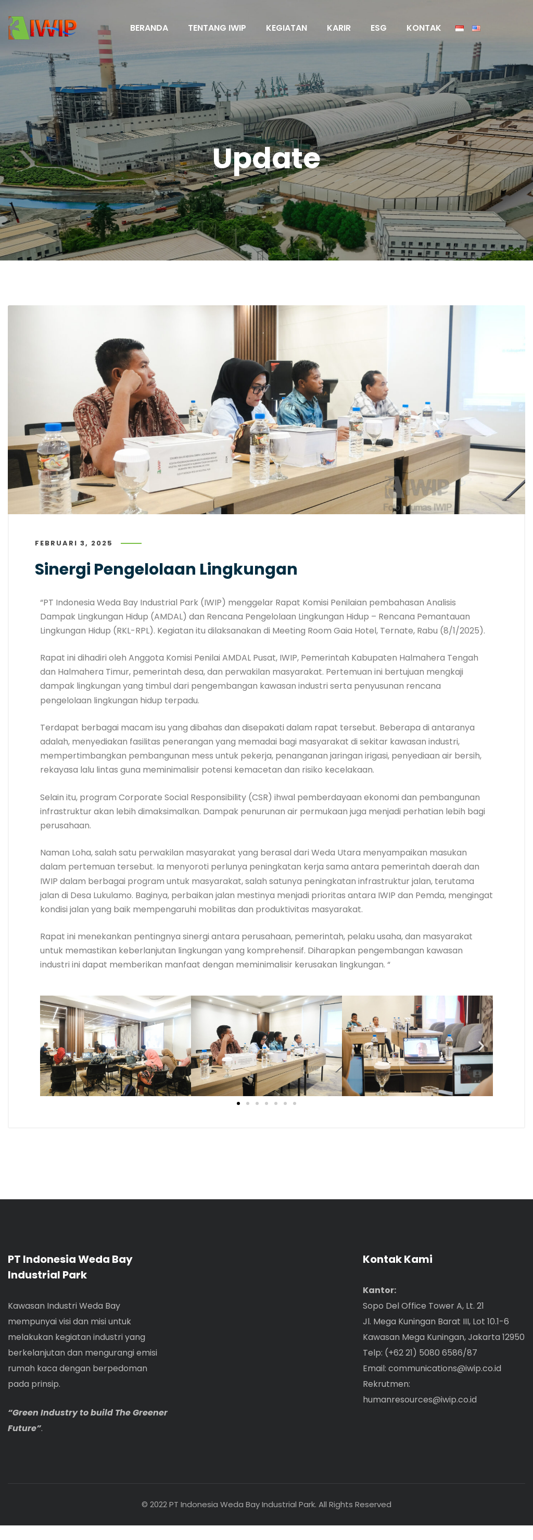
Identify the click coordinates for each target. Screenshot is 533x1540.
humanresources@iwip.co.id (420, 1414)
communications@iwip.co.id (444, 1383)
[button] (51, 1053)
